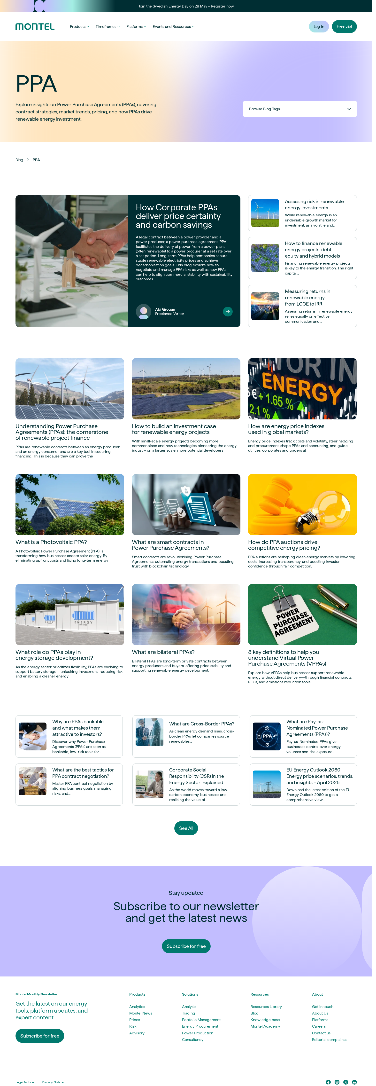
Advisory (137, 1033)
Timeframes (108, 26)
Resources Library (266, 1007)
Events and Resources (174, 26)
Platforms (136, 26)
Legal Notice (24, 1082)
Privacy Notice (53, 1082)
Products (79, 26)
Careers (319, 1026)
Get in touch (322, 1007)
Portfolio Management (201, 1020)
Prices (134, 1020)
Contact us (321, 1033)
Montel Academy (265, 1026)
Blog (19, 160)
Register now (222, 6)
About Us (320, 1013)
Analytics (137, 1007)
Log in (319, 26)
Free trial (344, 26)
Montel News (140, 1013)
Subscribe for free (186, 946)
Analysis (189, 1007)
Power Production (197, 1033)
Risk (132, 1026)
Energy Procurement (200, 1026)
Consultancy (192, 1040)
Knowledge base (265, 1020)
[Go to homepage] (34, 26)
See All (186, 828)
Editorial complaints (329, 1040)
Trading (188, 1013)
